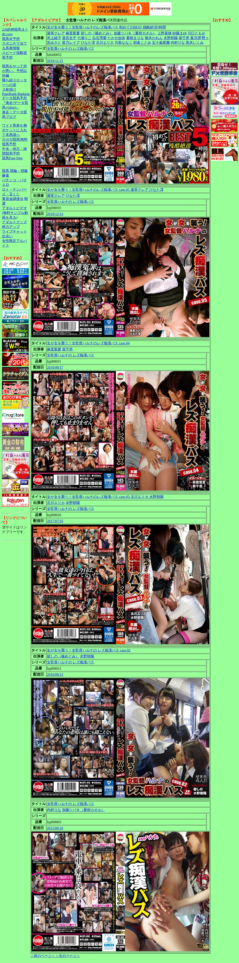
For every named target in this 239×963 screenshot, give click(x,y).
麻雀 (5, 175)
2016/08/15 (55, 674)
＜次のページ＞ (67, 956)
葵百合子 (69, 38)
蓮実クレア (56, 33)
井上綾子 (54, 38)
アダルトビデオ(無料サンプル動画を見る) (15, 212)
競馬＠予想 (11, 39)
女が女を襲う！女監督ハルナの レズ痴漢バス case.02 (89, 650)
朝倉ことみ (142, 42)
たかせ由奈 (116, 38)
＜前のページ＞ (42, 956)
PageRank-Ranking (16, 94)
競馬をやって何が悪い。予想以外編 (14, 70)
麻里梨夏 (73, 33)
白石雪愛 (99, 38)
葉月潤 (195, 38)
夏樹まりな (135, 38)
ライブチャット (14, 231)
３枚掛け (9, 89)
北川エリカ (105, 42)
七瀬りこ (84, 38)
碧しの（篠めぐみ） (97, 33)
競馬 (5, 171)
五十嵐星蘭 (161, 42)
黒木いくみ (195, 42)
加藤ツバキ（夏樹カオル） (135, 33)
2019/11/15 (55, 61)
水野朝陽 (171, 38)
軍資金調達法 (12, 199)
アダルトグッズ (14, 222)
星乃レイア (71, 42)
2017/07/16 (55, 521)
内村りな (178, 42)
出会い (7, 236)
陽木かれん (154, 38)
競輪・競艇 (19, 171)
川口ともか (196, 33)
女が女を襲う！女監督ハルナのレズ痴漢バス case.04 (88, 343)
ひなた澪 (88, 42)
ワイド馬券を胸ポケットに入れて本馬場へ (14, 130)
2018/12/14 (55, 214)
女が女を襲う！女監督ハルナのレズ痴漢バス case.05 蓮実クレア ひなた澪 (105, 190)
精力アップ (11, 227)
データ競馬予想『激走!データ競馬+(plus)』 (15, 102)
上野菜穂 (164, 33)
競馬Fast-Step (12, 158)
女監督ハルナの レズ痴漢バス (70, 48)
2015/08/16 (55, 828)
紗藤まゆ (179, 33)
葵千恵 (184, 38)
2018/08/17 (55, 367)
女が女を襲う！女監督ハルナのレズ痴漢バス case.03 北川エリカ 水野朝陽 (105, 497)
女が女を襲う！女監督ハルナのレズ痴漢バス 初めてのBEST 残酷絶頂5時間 (106, 27)
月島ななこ (123, 42)
